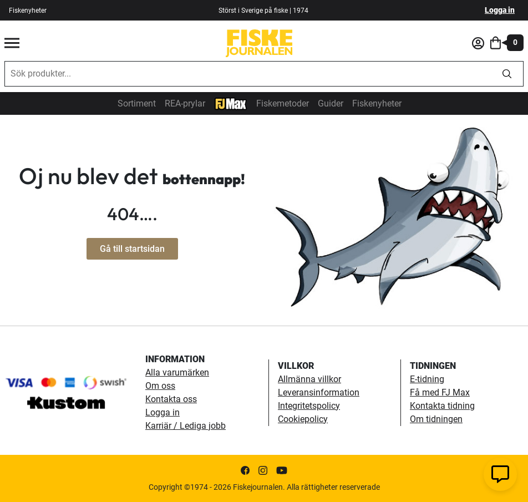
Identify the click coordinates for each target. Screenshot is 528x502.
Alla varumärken (177, 372)
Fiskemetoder (282, 103)
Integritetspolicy (309, 405)
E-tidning (427, 379)
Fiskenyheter (377, 103)
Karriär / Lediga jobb (185, 425)
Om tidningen (436, 419)
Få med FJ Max (440, 392)
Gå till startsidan (132, 249)
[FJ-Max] (230, 103)
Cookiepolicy (303, 419)
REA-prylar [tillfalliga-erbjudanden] (185, 103)
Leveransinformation (318, 392)
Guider (330, 103)
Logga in (500, 10)
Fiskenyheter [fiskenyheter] (28, 10)
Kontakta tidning (442, 405)
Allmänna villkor (309, 379)
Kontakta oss (171, 399)
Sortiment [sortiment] (137, 103)
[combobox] (248, 74)
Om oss (160, 386)
